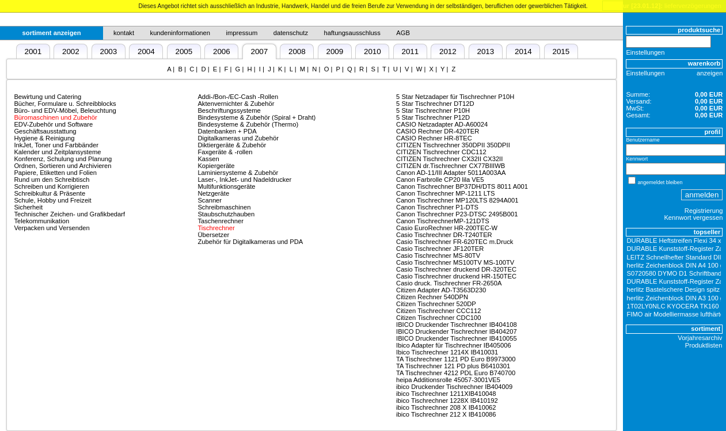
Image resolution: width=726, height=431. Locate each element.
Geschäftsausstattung (45, 131)
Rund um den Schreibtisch (51, 179)
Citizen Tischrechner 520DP (436, 303)
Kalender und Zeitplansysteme (57, 151)
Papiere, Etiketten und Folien (55, 172)
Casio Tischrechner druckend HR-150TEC (456, 276)
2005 (183, 51)
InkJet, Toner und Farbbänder (56, 145)
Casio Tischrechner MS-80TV (438, 255)
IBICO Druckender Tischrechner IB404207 (456, 331)
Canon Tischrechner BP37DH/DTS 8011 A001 (462, 186)
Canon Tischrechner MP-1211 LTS (445, 193)
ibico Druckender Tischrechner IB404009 (454, 386)
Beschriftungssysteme (228, 110)
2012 (448, 51)
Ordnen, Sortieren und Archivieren (62, 165)
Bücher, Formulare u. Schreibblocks (65, 103)
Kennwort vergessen (693, 217)
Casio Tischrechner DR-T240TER (444, 234)
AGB (403, 32)
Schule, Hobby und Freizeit (52, 200)
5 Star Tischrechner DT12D (435, 103)
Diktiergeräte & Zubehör (231, 145)
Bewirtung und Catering (47, 96)
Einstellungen (645, 52)
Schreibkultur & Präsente (49, 193)
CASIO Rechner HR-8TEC (434, 138)
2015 (560, 51)
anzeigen (710, 73)
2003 (108, 51)
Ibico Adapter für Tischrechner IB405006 (453, 345)
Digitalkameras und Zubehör (238, 138)
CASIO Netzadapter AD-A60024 (442, 124)
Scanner (209, 200)
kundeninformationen (180, 32)
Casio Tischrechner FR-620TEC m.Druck (454, 241)
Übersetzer (213, 234)
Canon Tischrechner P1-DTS (437, 207)
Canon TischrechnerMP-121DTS (442, 221)
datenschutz (290, 32)
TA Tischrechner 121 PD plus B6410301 (453, 366)
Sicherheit (28, 207)
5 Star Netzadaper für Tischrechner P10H (455, 96)
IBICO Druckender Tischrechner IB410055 (456, 338)
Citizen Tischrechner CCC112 (438, 310)
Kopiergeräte (215, 165)
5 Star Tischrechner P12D (433, 117)
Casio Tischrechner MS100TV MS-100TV (455, 262)
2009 (334, 51)
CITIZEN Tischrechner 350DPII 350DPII (453, 145)
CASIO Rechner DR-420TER (437, 131)
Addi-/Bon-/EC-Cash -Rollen (237, 96)
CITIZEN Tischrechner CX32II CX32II (449, 158)
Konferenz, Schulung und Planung (63, 158)
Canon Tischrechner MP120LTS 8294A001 (457, 200)
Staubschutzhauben (225, 214)
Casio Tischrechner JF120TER (440, 248)
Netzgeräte (213, 193)
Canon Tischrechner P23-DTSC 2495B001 (457, 214)
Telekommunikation (41, 221)
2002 (70, 51)
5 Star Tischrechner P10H (433, 110)
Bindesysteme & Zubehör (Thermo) (247, 124)
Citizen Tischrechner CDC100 (438, 317)
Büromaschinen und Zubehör (55, 117)
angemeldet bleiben (659, 182)
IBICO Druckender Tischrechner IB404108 (456, 324)
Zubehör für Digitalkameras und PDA (250, 241)
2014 (523, 51)
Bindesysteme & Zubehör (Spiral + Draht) (256, 117)
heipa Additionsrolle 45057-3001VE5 (448, 379)
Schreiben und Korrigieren (51, 186)
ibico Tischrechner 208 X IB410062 (446, 407)
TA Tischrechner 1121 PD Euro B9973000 (456, 359)
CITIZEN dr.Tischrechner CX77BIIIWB (450, 165)
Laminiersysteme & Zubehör (237, 172)
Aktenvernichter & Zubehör (235, 103)
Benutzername (642, 140)
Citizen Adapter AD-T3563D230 (441, 290)
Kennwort (637, 159)
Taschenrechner (220, 221)
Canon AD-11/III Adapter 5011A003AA (450, 172)
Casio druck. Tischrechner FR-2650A (448, 283)
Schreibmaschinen (223, 207)
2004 (146, 51)
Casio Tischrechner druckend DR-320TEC (456, 269)
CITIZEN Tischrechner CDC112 (441, 151)
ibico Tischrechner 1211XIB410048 (446, 393)
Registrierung (704, 210)
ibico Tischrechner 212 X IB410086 (446, 414)
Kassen (208, 158)
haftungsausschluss (352, 32)
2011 (410, 51)
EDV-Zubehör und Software (53, 124)
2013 (485, 51)
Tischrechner (215, 227)
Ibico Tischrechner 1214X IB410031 (447, 352)
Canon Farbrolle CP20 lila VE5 (440, 179)
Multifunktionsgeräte (226, 186)
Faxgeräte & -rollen (224, 151)
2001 (32, 51)
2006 (221, 51)
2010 (372, 51)
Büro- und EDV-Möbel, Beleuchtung (65, 110)
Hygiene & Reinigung (44, 138)
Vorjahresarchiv (700, 337)
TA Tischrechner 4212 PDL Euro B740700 (455, 372)
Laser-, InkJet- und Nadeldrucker (244, 179)
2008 (297, 51)
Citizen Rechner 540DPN (432, 296)
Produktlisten (704, 345)
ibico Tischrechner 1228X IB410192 (447, 400)
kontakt (123, 32)
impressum (242, 32)
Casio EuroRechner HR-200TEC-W (446, 227)
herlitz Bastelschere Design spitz (673, 289)
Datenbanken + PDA (226, 131)
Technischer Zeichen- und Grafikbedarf (69, 214)
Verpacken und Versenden (51, 227)
